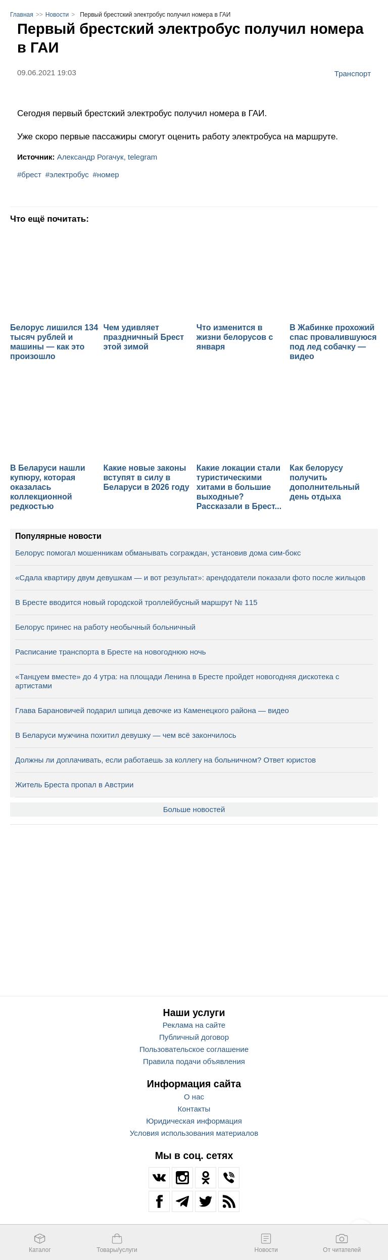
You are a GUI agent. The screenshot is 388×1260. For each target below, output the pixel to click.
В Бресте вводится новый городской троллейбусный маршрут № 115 (136, 602)
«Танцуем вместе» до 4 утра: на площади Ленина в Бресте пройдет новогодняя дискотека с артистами (177, 681)
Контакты (194, 1108)
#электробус (67, 174)
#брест (29, 174)
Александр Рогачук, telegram (107, 157)
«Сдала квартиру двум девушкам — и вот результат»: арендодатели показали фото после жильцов (190, 577)
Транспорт (352, 73)
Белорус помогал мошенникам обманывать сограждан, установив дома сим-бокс (158, 552)
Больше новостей (194, 809)
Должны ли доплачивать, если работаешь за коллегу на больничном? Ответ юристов (165, 759)
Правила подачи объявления (194, 1061)
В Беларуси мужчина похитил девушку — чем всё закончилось (125, 735)
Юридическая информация (194, 1121)
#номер (106, 174)
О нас (194, 1096)
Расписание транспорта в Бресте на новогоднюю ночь (110, 651)
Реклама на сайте (194, 1025)
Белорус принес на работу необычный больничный (105, 627)
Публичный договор (194, 1037)
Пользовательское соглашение (194, 1049)
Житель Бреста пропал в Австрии (74, 784)
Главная (21, 14)
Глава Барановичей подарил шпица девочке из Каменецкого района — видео (152, 710)
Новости (57, 14)
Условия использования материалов (194, 1133)
